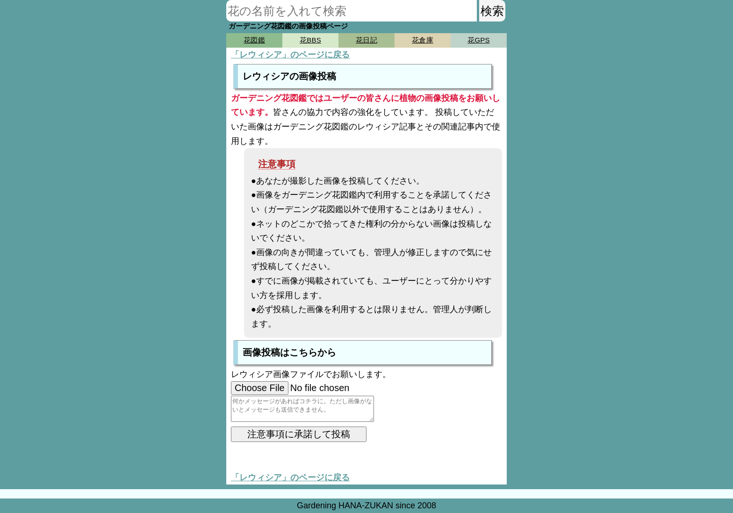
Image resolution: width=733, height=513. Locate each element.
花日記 (366, 40)
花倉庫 (422, 40)
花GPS (478, 40)
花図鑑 (254, 40)
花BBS (310, 40)
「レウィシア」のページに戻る (290, 54)
